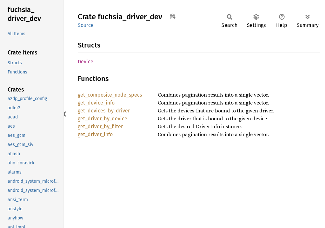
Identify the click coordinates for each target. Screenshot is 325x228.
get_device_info (96, 103)
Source (86, 25)
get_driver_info (95, 134)
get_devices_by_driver (104, 111)
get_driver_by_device (102, 119)
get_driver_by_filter (100, 127)
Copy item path (172, 16)
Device (85, 62)
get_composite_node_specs (110, 95)
